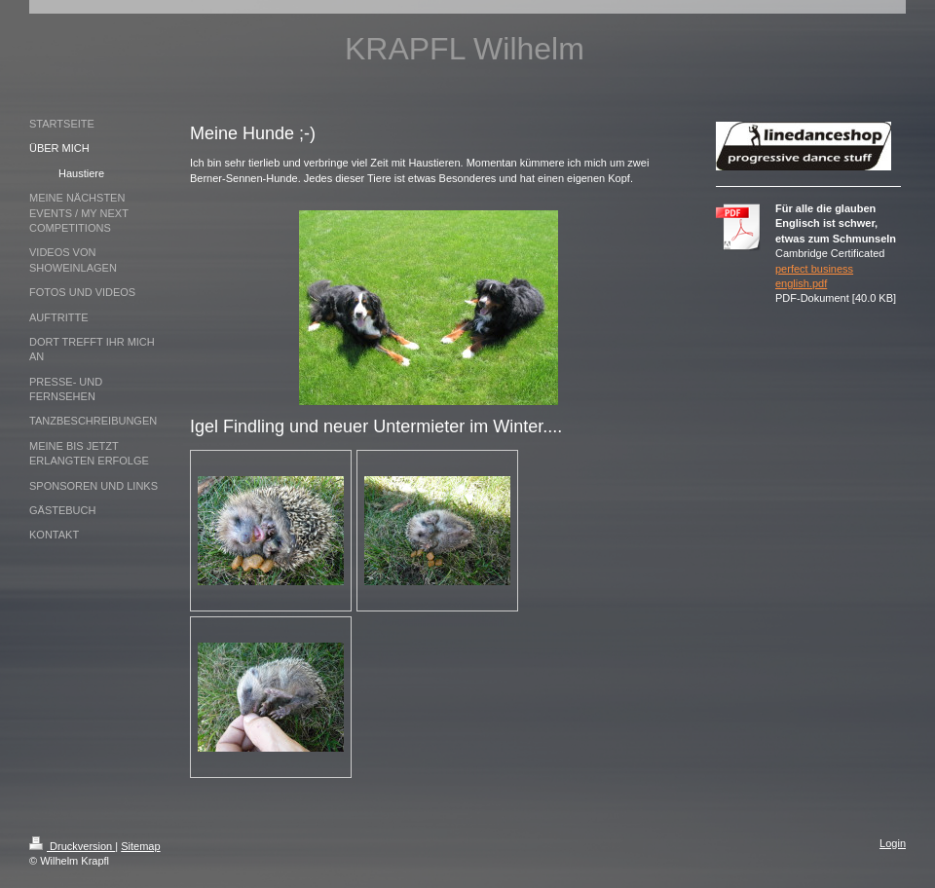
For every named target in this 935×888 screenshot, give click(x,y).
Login (892, 843)
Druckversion (72, 846)
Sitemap (140, 846)
